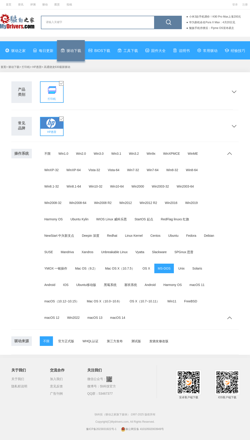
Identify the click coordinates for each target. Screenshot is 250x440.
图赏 (57, 4)
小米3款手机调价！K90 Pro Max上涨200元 (215, 16)
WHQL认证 (90, 341)
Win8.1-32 (51, 186)
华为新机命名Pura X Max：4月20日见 (212, 22)
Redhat (112, 235)
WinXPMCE (171, 153)
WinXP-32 (51, 170)
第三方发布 (115, 341)
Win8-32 (172, 170)
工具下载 (128, 50)
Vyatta (139, 252)
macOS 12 (51, 317)
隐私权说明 (19, 386)
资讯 (20, 4)
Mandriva (67, 252)
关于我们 (17, 379)
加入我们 (56, 379)
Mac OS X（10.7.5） (120, 268)
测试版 (136, 341)
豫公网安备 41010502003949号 (142, 429)
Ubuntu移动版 (86, 285)
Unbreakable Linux (114, 252)
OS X (146, 268)
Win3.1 (116, 153)
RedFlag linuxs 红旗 (175, 219)
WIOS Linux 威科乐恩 (111, 219)
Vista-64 (113, 170)
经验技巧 (235, 50)
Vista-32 (94, 170)
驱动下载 (71, 50)
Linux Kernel (134, 235)
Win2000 (137, 186)
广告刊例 (56, 393)
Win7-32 (133, 170)
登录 (235, 4)
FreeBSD (190, 301)
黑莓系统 (110, 285)
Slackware (159, 252)
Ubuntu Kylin (79, 219)
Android (49, 285)
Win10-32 (95, 186)
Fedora (191, 235)
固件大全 (155, 50)
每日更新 (43, 50)
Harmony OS (53, 219)
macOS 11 (197, 285)
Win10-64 (117, 186)
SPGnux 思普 (183, 252)
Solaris (197, 268)
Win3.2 (134, 153)
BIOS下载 (99, 50)
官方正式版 (66, 341)
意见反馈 (56, 386)
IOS (65, 285)
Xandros (87, 252)
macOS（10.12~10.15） (61, 301)
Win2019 (191, 203)
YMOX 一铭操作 (55, 268)
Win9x (151, 153)
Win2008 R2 (103, 203)
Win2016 (171, 203)
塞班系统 (130, 285)
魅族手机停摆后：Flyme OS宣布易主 (211, 28)
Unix (181, 268)
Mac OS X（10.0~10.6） (104, 301)
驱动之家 (15, 50)
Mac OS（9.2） (86, 268)
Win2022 (73, 317)
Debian (209, 235)
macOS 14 (117, 317)
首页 (8, 4)
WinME (193, 153)
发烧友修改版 (158, 341)
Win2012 (125, 203)
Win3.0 (99, 153)
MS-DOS (164, 268)
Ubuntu (173, 235)
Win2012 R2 (148, 203)
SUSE (48, 252)
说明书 (181, 50)
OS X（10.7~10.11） (145, 301)
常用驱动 (207, 50)
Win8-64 (192, 170)
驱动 (45, 4)
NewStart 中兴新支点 (59, 235)
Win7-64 (152, 170)
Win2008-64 (78, 203)
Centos (155, 235)
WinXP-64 (73, 170)
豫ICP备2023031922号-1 (101, 429)
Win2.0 (81, 153)
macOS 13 (94, 317)
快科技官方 (108, 386)
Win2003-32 (160, 186)
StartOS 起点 (144, 219)
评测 (33, 4)
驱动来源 (21, 341)
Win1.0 (63, 153)
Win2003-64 (185, 186)
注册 (245, 4)
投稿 (69, 4)
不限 (47, 153)
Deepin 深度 (90, 235)
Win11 (171, 301)
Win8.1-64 (74, 186)
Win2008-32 (53, 203)
